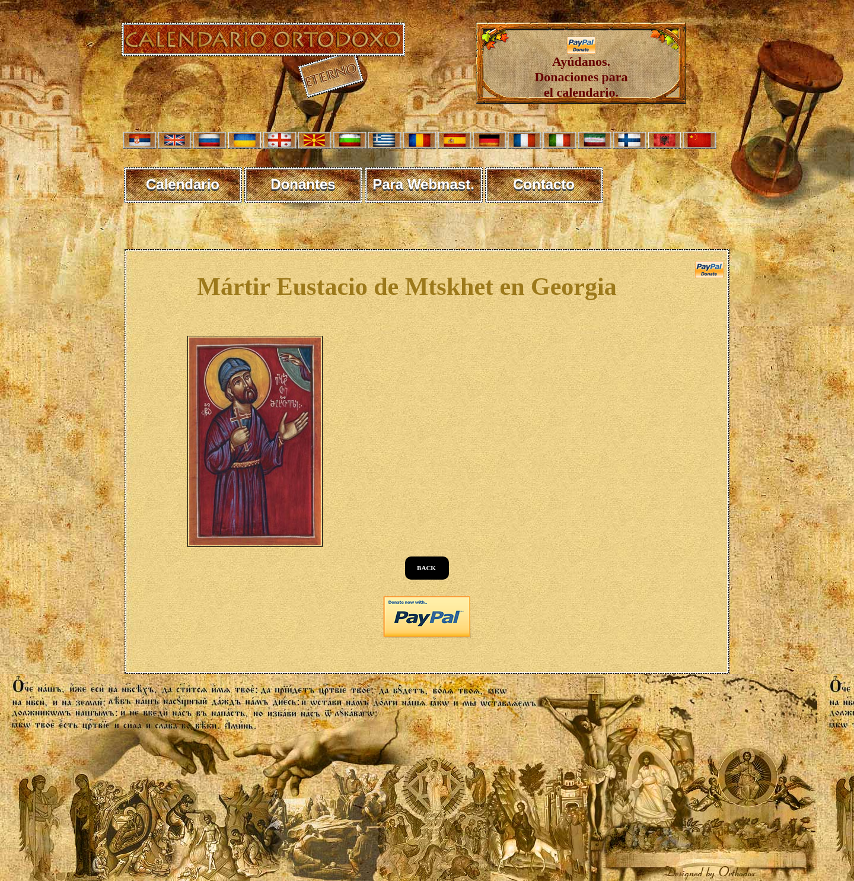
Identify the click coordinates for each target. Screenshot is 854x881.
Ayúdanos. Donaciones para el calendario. (580, 71)
